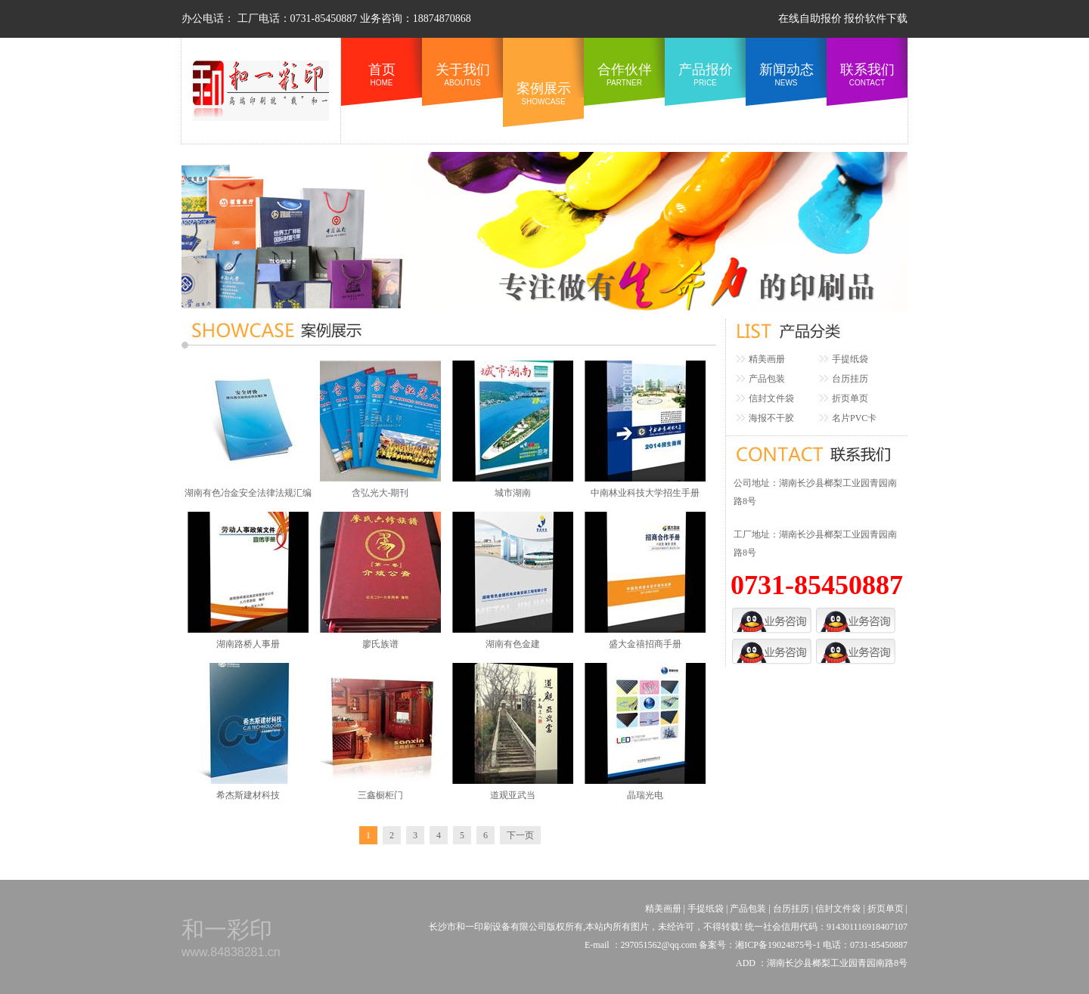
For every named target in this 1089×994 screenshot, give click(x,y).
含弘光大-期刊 (380, 493)
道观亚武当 (512, 795)
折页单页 (850, 398)
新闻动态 (786, 74)
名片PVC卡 (854, 418)
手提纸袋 (850, 359)
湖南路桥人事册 (248, 644)
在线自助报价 (810, 18)
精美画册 (767, 359)
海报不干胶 (771, 418)
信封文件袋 (771, 398)
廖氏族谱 (380, 644)
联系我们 (867, 74)
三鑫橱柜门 (380, 795)
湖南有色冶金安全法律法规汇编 (248, 493)
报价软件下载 (876, 18)
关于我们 (462, 74)
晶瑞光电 (645, 795)
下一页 (520, 835)
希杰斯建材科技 (248, 795)
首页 (381, 74)
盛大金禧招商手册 (645, 644)
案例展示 (543, 93)
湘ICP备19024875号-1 (779, 945)
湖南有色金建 (513, 644)
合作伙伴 (624, 74)
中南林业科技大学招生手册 (645, 493)
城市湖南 (513, 493)
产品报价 (705, 74)
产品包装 (767, 378)
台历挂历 (850, 378)
